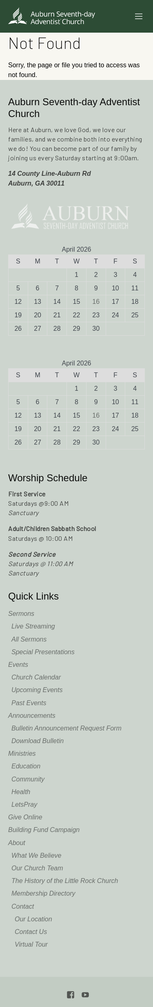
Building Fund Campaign (44, 829)
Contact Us (31, 931)
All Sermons (29, 639)
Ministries (22, 753)
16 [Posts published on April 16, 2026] (96, 301)
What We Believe (36, 855)
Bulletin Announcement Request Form (66, 728)
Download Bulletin (37, 740)
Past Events (28, 702)
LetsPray (24, 804)
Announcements (31, 715)
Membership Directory (43, 893)
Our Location (33, 919)
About (16, 842)
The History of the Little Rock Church (64, 880)
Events (18, 664)
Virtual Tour (31, 944)
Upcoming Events (36, 689)
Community (27, 779)
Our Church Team (37, 868)
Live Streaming (33, 626)
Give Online (25, 817)
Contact (22, 906)
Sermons (21, 613)
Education (25, 766)
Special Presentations (43, 651)
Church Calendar (36, 677)
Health (20, 791)
